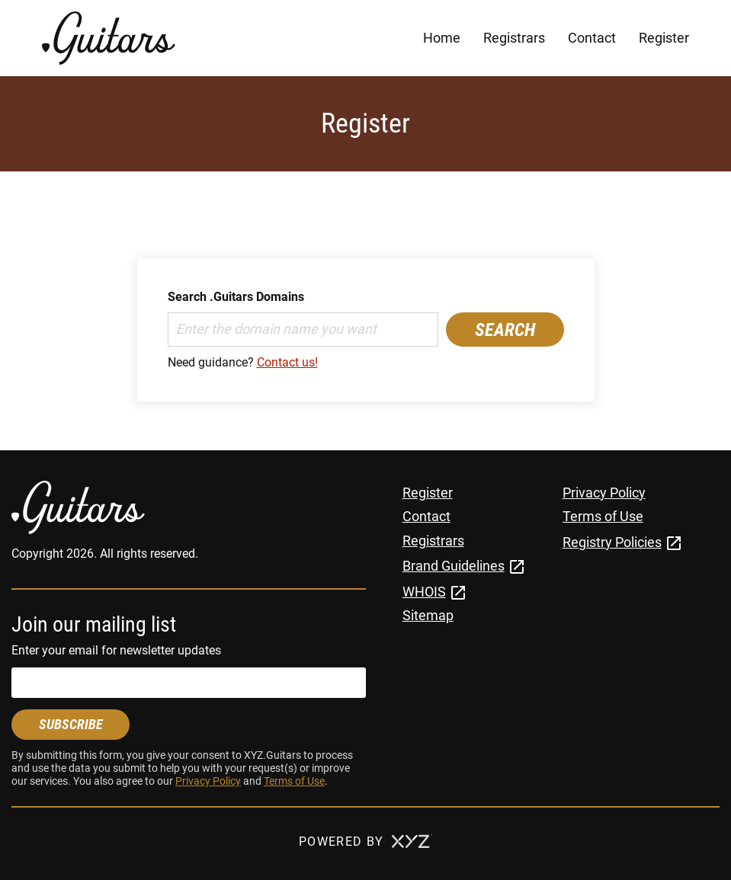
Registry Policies (612, 542)
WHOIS (424, 592)
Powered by (365, 842)
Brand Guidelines (453, 566)
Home (441, 38)
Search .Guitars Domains (236, 297)
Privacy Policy (208, 781)
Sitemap (428, 615)
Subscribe (71, 724)
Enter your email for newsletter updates (116, 650)
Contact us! (287, 362)
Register (664, 38)
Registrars (514, 38)
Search (505, 330)
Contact (592, 38)
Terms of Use (294, 781)
